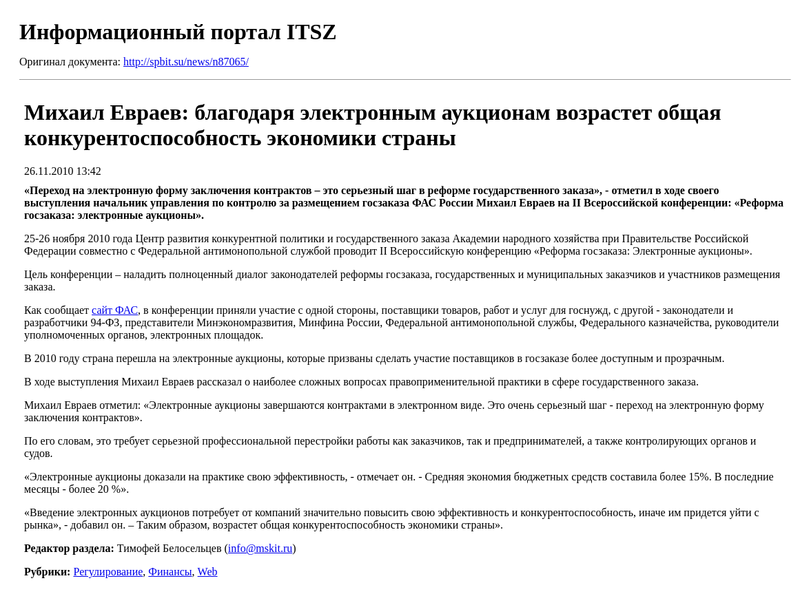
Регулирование (108, 571)
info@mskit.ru (260, 548)
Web (208, 571)
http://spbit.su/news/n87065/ (186, 61)
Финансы (170, 571)
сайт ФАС (115, 310)
